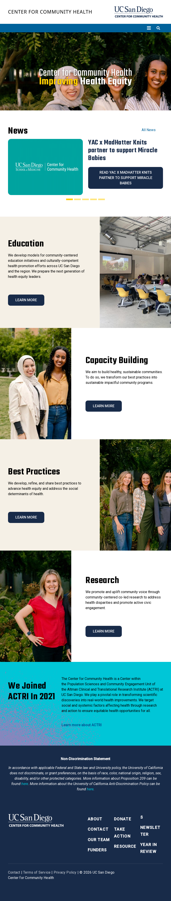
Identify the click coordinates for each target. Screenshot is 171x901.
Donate (122, 819)
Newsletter (150, 831)
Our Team (99, 839)
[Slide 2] (77, 199)
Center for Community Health (50, 11)
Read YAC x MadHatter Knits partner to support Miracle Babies (125, 177)
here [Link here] (24, 784)
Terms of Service (37, 872)
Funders (97, 850)
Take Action (122, 832)
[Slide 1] (69, 199)
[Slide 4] (93, 199)
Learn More (26, 300)
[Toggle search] (158, 28)
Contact (98, 829)
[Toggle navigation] (149, 28)
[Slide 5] (101, 199)
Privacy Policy (65, 872)
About (95, 819)
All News (149, 130)
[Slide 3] (85, 199)
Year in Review (148, 848)
